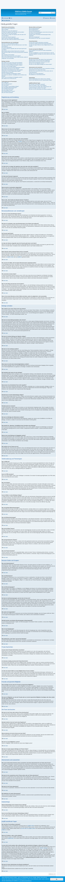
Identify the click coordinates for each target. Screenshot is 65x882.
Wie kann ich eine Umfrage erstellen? (9, 66)
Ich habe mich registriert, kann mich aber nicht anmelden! (13, 32)
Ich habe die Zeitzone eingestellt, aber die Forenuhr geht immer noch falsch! (14, 49)
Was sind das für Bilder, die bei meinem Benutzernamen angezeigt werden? (15, 53)
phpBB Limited (10, 257)
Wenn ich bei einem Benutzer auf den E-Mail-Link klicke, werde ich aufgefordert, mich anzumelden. (15, 58)
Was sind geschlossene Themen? (8, 91)
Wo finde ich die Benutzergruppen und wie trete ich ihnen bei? (41, 32)
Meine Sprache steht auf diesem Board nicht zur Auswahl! (13, 51)
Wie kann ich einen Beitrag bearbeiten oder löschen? (12, 63)
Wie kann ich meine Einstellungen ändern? (10, 43)
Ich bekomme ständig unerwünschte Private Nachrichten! (40, 43)
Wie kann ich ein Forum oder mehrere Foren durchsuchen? (40, 59)
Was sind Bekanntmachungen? (8, 88)
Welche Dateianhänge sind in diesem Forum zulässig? (39, 78)
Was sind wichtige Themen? (7, 90)
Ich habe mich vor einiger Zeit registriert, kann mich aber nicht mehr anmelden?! (14, 35)
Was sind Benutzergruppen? (34, 30)
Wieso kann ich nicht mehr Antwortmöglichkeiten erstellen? (13, 67)
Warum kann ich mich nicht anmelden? (9, 33)
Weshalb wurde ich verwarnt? (7, 72)
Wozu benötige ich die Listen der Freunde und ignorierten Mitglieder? (40, 51)
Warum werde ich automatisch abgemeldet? (10, 38)
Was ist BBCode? (5, 82)
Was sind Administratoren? (34, 28)
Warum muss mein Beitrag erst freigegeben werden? (12, 77)
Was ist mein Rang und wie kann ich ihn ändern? (11, 55)
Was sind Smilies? (5, 85)
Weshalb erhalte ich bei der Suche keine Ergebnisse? (39, 60)
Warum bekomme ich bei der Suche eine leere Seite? (39, 61)
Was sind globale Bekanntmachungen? (9, 87)
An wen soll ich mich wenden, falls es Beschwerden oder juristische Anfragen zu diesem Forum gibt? (40, 87)
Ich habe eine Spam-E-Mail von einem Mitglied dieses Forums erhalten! (41, 45)
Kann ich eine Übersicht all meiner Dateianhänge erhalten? (40, 80)
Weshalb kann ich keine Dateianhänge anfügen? (11, 71)
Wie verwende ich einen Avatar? (8, 54)
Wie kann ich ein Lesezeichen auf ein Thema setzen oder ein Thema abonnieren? (41, 71)
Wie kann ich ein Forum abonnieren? (36, 73)
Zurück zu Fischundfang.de (20, 12)
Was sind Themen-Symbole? (7, 92)
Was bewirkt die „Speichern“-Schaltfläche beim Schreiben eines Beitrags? (14, 75)
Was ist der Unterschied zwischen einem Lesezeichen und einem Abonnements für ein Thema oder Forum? (41, 69)
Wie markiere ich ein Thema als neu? (9, 78)
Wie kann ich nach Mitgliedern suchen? (36, 63)
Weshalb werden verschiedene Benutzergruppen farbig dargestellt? (39, 35)
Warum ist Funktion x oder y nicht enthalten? (37, 85)
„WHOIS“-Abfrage (43, 848)
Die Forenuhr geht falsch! (7, 47)
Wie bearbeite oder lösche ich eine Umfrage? (10, 68)
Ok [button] (56, 879)
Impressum (28, 12)
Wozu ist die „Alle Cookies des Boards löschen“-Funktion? (13, 39)
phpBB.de (20, 257)
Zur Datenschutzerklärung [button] (25, 880)
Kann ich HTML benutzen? (7, 83)
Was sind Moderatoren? (33, 29)
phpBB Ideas (11, 838)
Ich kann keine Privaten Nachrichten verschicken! (38, 42)
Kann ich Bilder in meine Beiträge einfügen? (10, 86)
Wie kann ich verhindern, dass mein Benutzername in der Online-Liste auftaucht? (14, 45)
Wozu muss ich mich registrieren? (8, 28)
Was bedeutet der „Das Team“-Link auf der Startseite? (39, 38)
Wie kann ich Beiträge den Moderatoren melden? (11, 73)
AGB (25, 14)
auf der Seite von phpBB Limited (28, 828)
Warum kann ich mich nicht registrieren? (9, 30)
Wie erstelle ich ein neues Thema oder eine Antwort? (12, 62)
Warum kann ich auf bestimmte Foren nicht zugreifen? (12, 69)
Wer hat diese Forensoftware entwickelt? (37, 84)
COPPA (20, 141)
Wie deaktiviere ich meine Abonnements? (37, 74)
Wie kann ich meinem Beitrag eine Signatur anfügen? (12, 64)
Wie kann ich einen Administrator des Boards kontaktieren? (40, 89)
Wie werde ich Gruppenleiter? (35, 33)
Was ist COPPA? (5, 29)
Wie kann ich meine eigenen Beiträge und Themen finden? (40, 64)
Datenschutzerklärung (19, 14)
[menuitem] (10, 18)
